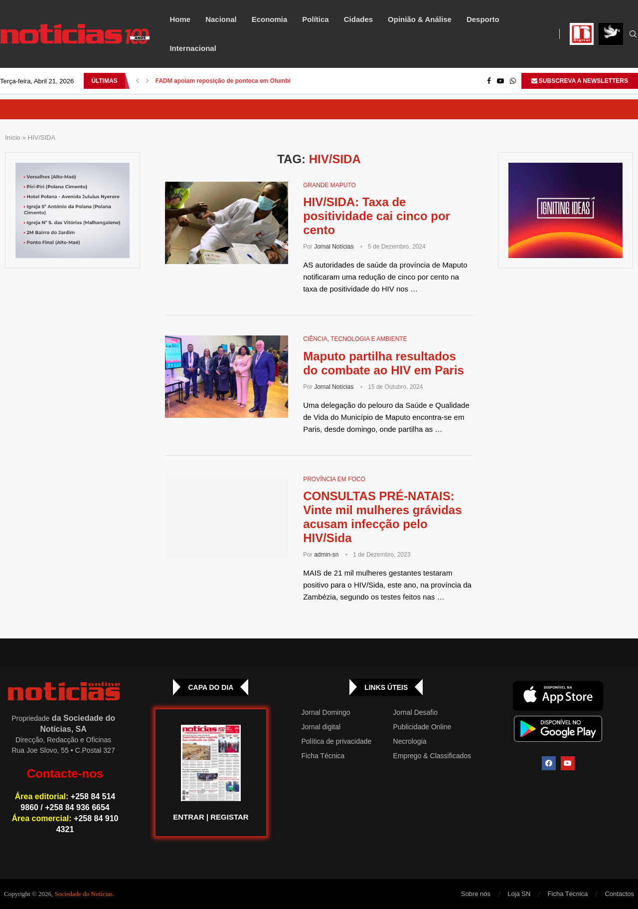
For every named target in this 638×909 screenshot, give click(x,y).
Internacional (192, 48)
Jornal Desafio (415, 712)
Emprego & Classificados (432, 755)
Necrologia (410, 741)
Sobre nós (475, 894)
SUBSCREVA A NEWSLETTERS (579, 80)
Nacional (221, 19)
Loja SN (518, 894)
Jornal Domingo (326, 712)
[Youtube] (500, 81)
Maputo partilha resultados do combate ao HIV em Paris (383, 363)
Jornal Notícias (333, 246)
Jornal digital (321, 726)
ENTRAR (188, 817)
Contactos (619, 894)
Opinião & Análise (420, 19)
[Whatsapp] (512, 81)
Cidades (358, 19)
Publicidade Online (422, 726)
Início (12, 137)
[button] (138, 81)
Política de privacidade (337, 741)
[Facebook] (488, 81)
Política (315, 19)
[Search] (633, 34)
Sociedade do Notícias (84, 894)
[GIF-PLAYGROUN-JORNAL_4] (565, 210)
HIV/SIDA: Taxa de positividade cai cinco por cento (376, 216)
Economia (270, 19)
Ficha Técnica (323, 755)
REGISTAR (229, 817)
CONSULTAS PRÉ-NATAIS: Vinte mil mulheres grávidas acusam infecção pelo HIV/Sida (382, 517)
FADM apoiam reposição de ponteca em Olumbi (223, 80)
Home (179, 19)
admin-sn (326, 554)
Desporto (483, 19)
